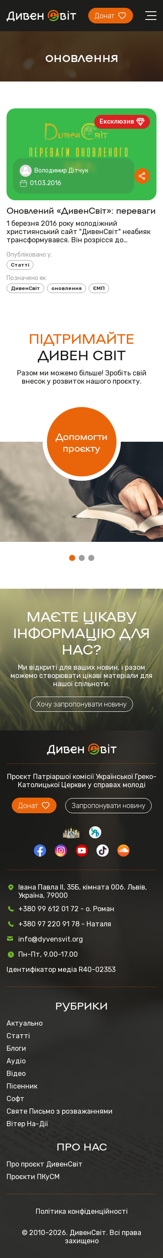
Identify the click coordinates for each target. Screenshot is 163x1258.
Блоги (16, 1048)
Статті (20, 265)
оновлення (66, 288)
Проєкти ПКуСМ (33, 1177)
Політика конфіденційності (82, 1211)
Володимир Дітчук (61, 170)
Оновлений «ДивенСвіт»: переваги (81, 210)
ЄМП (99, 288)
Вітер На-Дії (27, 1124)
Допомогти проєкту (81, 441)
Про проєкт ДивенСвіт (45, 1164)
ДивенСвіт (25, 288)
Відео (16, 1073)
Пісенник (22, 1086)
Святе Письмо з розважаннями (60, 1111)
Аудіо (16, 1061)
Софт (15, 1099)
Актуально (25, 1023)
